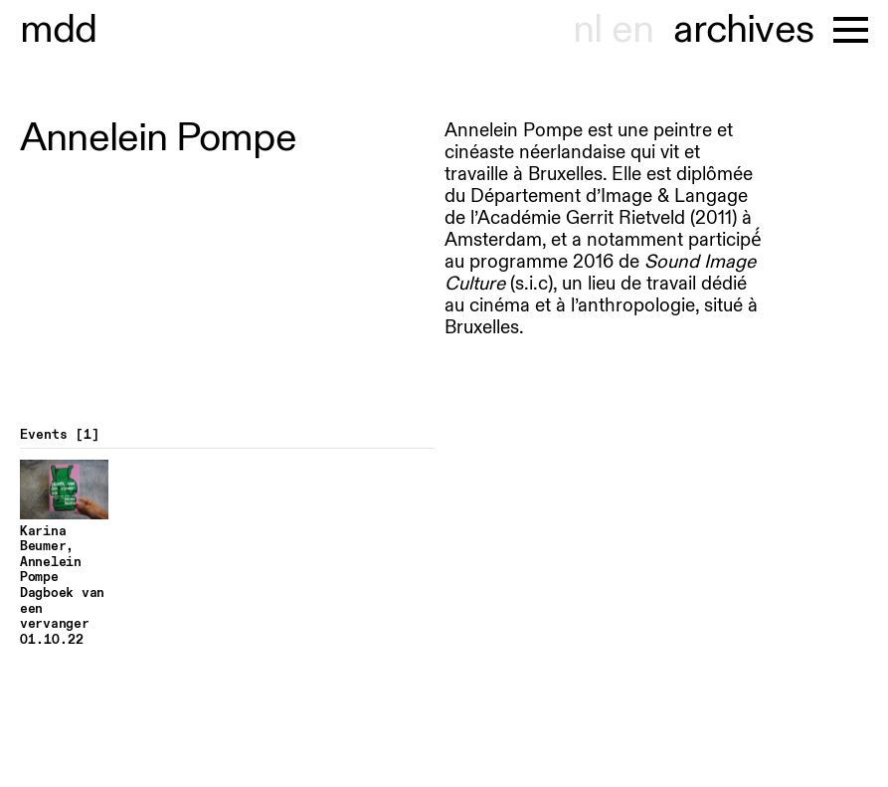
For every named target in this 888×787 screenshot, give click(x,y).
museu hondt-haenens (58, 30)
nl (587, 30)
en (632, 30)
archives (743, 30)
